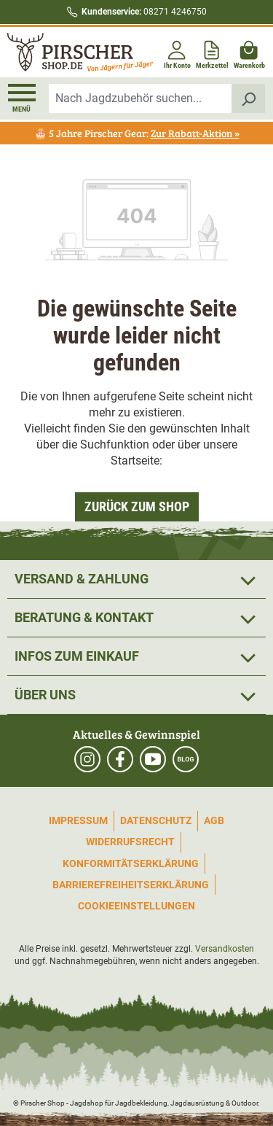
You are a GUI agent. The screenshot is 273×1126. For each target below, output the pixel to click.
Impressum (78, 820)
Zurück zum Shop (136, 506)
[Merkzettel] (212, 52)
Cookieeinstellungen (136, 906)
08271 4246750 (144, 12)
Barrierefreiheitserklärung (130, 884)
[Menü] (21, 98)
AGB (214, 820)
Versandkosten (224, 949)
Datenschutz (155, 820)
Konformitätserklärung (131, 863)
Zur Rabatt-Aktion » (195, 133)
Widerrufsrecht (130, 841)
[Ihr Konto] (177, 52)
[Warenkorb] (249, 52)
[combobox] (140, 98)
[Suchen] (249, 98)
